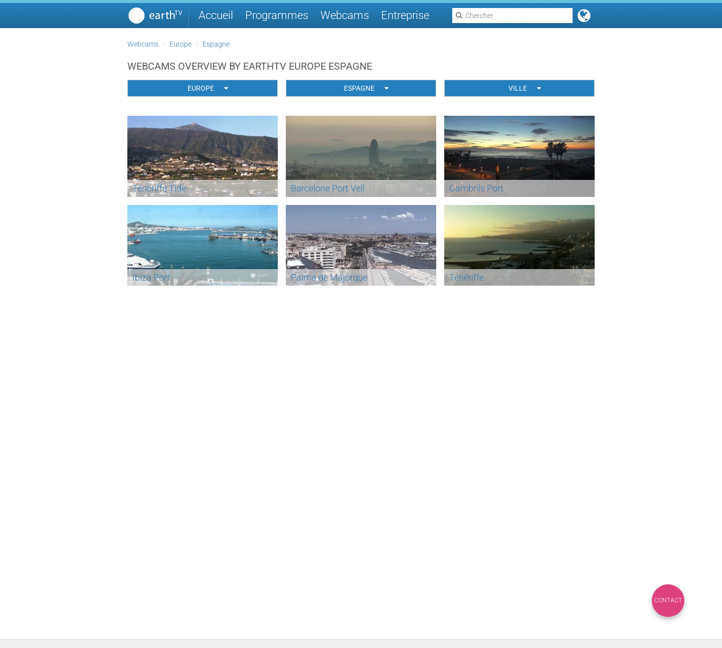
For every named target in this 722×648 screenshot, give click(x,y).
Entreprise (405, 15)
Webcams (344, 15)
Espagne (216, 44)
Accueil (216, 15)
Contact (668, 600)
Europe (180, 44)
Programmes (276, 15)
